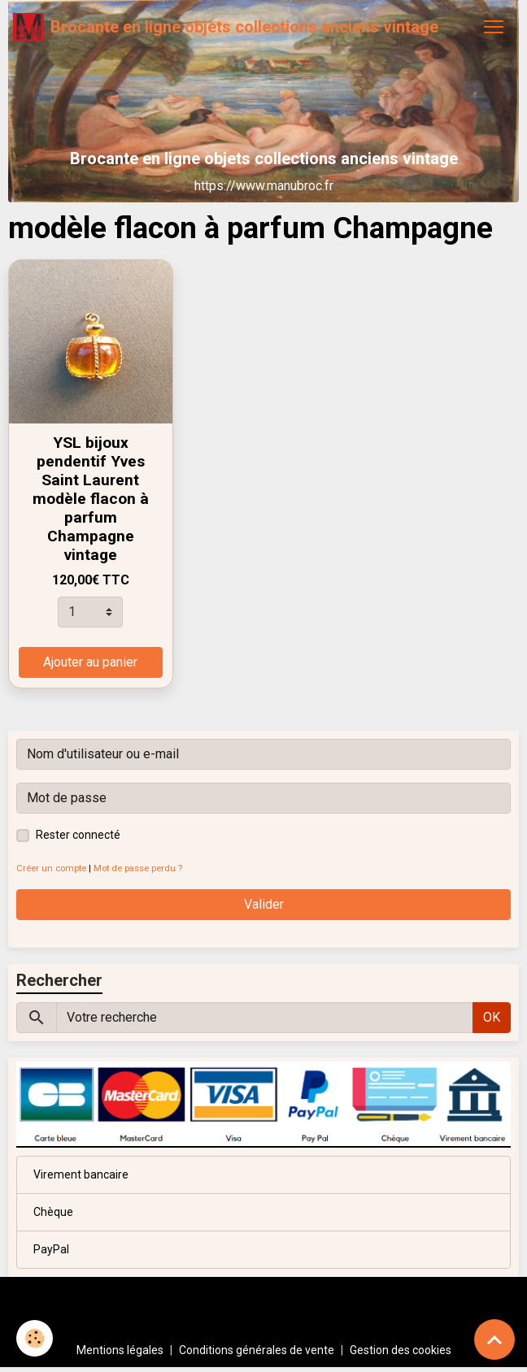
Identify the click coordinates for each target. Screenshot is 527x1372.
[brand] (225, 27)
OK (491, 1017)
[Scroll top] (494, 1339)
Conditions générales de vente (256, 1350)
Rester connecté (78, 834)
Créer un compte (51, 868)
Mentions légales (119, 1350)
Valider (264, 904)
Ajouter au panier (90, 662)
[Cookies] (34, 1338)
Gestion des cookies (400, 1350)
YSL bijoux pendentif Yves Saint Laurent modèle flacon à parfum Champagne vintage (91, 498)
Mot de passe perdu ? (138, 868)
